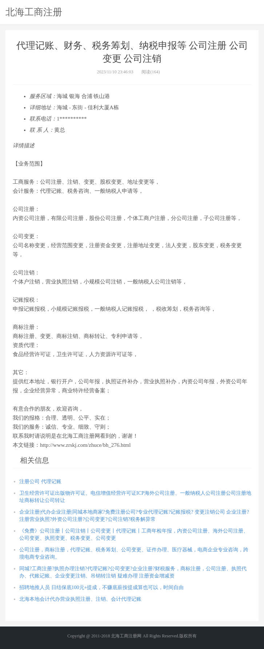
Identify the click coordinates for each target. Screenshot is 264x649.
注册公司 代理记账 (40, 481)
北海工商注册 (33, 12)
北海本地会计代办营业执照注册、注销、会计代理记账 (80, 599)
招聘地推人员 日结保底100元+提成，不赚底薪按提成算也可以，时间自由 (101, 587)
